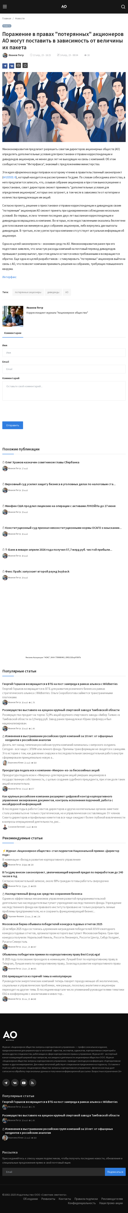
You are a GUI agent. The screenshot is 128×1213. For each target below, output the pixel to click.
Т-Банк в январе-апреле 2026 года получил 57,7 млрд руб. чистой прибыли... (58, 549)
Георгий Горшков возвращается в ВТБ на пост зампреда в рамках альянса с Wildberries (60, 684)
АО (66, 292)
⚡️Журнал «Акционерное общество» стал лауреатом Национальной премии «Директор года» (60, 853)
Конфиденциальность (81, 1203)
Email (5, 361)
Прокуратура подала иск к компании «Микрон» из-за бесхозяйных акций (51, 770)
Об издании (30, 1199)
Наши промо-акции (111, 1203)
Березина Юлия (12, 763)
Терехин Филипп (13, 916)
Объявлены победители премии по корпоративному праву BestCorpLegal (51, 954)
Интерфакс (9, 277)
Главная (6, 18)
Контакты (65, 1199)
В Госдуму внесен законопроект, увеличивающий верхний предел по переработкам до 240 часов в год (62, 874)
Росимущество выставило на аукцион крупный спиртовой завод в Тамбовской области (61, 710)
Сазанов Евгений (13, 827)
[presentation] (31, 411)
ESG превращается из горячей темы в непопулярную (36, 976)
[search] (123, 7)
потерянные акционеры (28, 292)
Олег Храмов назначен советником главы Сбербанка (42, 462)
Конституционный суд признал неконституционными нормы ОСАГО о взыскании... (63, 528)
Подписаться (115, 1172)
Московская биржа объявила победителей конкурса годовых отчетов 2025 (52, 924)
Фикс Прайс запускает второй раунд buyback (37, 571)
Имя (4, 345)
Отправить (12, 425)
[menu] (5, 7)
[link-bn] (64, 597)
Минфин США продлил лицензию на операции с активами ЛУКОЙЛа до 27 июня (60, 506)
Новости (20, 18)
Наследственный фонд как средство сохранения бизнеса (43, 894)
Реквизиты (48, 1199)
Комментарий (10, 378)
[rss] (32, 1082)
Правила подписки (86, 1199)
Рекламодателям (112, 1199)
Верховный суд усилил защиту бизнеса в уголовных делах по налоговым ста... (60, 484)
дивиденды (53, 292)
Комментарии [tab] (12, 333)
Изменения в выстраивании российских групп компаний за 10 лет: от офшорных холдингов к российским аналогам (59, 738)
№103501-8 (9, 177)
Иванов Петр (35, 307)
